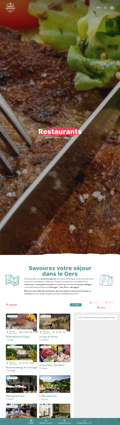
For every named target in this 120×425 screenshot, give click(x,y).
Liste (95, 302)
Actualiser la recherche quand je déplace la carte (98, 317)
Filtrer (77, 305)
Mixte (103, 307)
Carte (111, 302)
